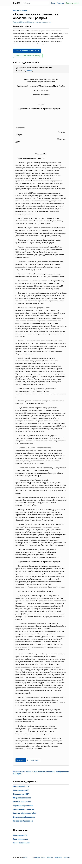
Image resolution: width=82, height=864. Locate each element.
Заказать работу (72, 3)
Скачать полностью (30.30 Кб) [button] (27, 51)
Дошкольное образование (24, 817)
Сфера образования (21, 843)
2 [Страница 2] (27, 760)
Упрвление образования (23, 806)
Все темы (16, 10)
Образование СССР (21, 786)
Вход (53, 3)
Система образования (22, 802)
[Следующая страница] (35, 760)
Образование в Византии (23, 809)
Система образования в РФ (24, 813)
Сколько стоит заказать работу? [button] (28, 56)
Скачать (29, 71)
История (24, 10)
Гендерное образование (23, 821)
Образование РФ (20, 835)
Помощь (60, 3)
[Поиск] (35, 3)
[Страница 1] (21, 760)
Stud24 (25, 857)
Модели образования (22, 798)
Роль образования (20, 839)
